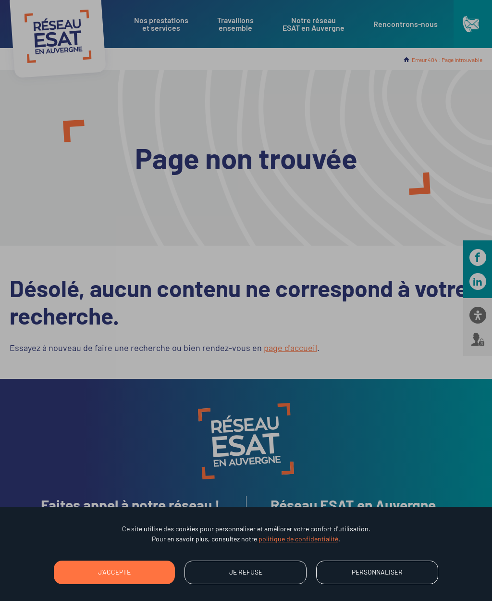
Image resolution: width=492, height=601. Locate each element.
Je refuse (245, 572)
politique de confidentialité (298, 539)
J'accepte (114, 572)
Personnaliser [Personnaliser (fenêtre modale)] (377, 572)
